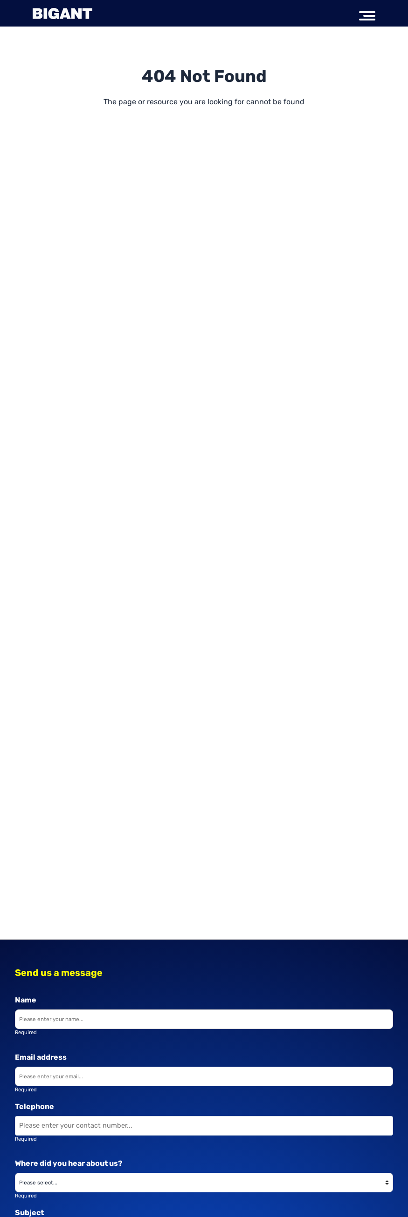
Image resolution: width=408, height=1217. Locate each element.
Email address (41, 1057)
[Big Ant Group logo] (62, 13)
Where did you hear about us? (69, 1163)
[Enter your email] (204, 1076)
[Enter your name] (204, 1019)
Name (25, 999)
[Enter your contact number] (204, 1126)
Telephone (34, 1106)
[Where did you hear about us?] (204, 1182)
